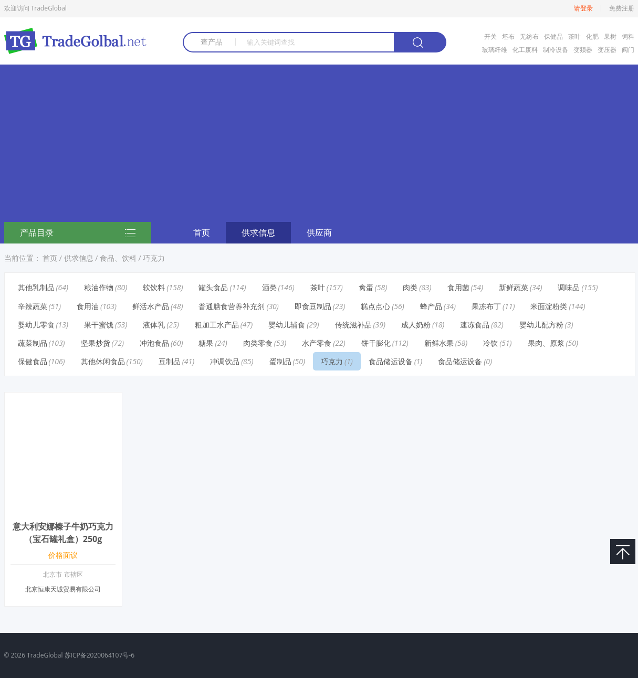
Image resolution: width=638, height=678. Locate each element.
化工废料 (525, 49)
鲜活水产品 (150, 306)
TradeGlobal (44, 655)
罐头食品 (213, 287)
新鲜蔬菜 (513, 287)
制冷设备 (555, 49)
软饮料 (154, 287)
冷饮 (490, 343)
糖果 (205, 343)
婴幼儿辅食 (286, 325)
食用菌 (458, 287)
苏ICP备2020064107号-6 (99, 655)
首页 (201, 232)
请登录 (583, 8)
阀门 (628, 49)
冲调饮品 (224, 361)
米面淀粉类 (548, 306)
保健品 (553, 36)
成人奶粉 (416, 325)
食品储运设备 (391, 361)
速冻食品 (474, 325)
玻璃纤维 (494, 49)
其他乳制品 (36, 287)
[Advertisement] (319, 143)
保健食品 (32, 361)
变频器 (582, 49)
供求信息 (258, 232)
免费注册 (621, 8)
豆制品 (170, 361)
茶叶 (574, 36)
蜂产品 (431, 306)
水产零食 (316, 343)
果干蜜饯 (98, 325)
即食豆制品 (313, 306)
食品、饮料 (118, 258)
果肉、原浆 (546, 343)
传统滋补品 (353, 325)
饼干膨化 (376, 343)
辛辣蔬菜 (32, 306)
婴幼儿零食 (36, 325)
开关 (490, 36)
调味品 (569, 287)
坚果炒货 (95, 343)
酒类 (269, 287)
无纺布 (529, 36)
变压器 (607, 49)
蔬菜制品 (32, 343)
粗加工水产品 (217, 325)
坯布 (508, 36)
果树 (610, 36)
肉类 (410, 287)
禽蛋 (366, 287)
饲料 (628, 36)
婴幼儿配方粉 (541, 325)
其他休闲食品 (103, 361)
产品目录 (77, 233)
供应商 (319, 232)
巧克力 (154, 258)
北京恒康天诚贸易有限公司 (63, 589)
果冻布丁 (486, 306)
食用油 (88, 306)
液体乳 (154, 325)
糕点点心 (375, 306)
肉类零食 (258, 343)
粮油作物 (98, 287)
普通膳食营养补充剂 (231, 306)
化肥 (592, 36)
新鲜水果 (439, 343)
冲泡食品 (154, 343)
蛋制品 (280, 361)
